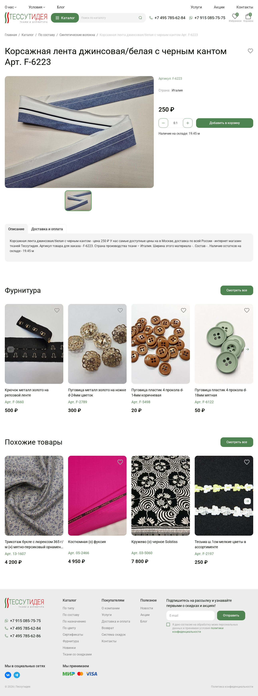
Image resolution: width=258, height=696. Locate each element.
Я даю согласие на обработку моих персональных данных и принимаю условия (205, 628)
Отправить (231, 615)
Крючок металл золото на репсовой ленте (27, 392)
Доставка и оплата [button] (47, 229)
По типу (68, 608)
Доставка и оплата (116, 621)
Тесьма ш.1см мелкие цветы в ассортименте (220, 544)
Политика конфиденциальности (232, 686)
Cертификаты (73, 634)
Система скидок (114, 634)
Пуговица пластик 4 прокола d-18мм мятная (221, 392)
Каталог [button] (65, 18)
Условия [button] (37, 7)
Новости (146, 608)
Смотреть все (236, 290)
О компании (111, 608)
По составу (71, 615)
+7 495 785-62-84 (170, 17)
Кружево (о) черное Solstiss (154, 542)
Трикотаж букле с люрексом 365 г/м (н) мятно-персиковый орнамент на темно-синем (34, 545)
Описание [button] (16, 229)
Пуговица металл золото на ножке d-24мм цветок (97, 392)
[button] (140, 17)
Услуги (196, 7)
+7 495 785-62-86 (25, 635)
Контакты (244, 7)
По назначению (74, 621)
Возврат (108, 628)
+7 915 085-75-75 (209, 17)
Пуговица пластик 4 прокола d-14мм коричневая (157, 392)
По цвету (69, 628)
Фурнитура (71, 641)
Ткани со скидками (77, 654)
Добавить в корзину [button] (224, 123)
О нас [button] (11, 7)
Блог (61, 7)
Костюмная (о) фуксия (87, 542)
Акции (219, 7)
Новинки (69, 648)
